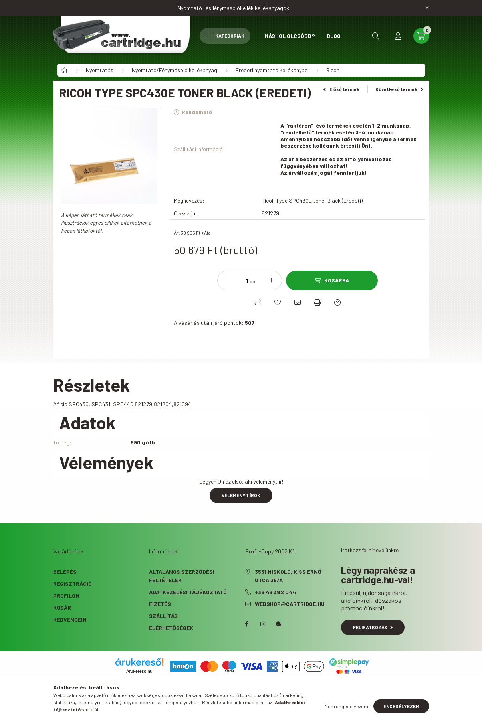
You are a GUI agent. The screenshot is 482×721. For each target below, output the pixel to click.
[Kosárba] (332, 280)
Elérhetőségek (171, 627)
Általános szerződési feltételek (181, 575)
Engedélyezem (401, 706)
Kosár (62, 607)
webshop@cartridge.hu (290, 604)
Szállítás (163, 615)
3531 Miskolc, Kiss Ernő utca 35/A (288, 575)
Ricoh (332, 70)
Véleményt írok (241, 495)
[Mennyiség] (241, 280)
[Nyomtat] (317, 302)
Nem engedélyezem (346, 706)
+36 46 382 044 (275, 592)
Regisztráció (72, 583)
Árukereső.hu (139, 671)
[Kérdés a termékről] (337, 302)
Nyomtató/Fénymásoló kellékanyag (174, 70)
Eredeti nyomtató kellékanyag (272, 70)
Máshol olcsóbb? (289, 35)
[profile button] (398, 36)
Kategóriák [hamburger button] (225, 35)
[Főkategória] (64, 70)
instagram (263, 624)
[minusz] (228, 280)
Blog (334, 35)
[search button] (376, 36)
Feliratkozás (373, 627)
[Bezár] (427, 8)
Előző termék (341, 89)
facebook (247, 624)
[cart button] (421, 36)
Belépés (65, 571)
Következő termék (399, 89)
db (252, 281)
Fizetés (160, 604)
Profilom (66, 595)
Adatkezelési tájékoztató (188, 592)
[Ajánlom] (297, 302)
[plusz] (272, 280)
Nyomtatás (99, 70)
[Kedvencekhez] (278, 302)
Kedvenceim (70, 619)
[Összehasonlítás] (258, 302)
